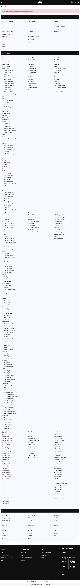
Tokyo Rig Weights (9, 390)
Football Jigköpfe (6, 449)
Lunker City (5, 136)
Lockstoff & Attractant (59, 464)
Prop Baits (56, 79)
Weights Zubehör (58, 238)
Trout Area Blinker (9, 394)
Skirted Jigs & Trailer (7, 332)
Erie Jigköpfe (5, 447)
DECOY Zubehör (8, 109)
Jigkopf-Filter (5, 436)
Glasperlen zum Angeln (60, 457)
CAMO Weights (8, 89)
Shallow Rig (5, 321)
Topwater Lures (32, 83)
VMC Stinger (7, 179)
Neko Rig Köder (8, 309)
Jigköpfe (6, 287)
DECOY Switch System (10, 247)
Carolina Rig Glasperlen (10, 232)
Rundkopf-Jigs (6, 444)
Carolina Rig (5, 221)
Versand (49, 584)
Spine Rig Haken (8, 356)
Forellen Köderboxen (35, 232)
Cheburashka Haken (9, 240)
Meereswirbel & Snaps (10, 296)
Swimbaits (31, 81)
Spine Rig (4, 351)
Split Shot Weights (58, 232)
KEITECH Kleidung (8, 132)
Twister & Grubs (32, 87)
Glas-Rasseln (57, 455)
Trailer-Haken (31, 451)
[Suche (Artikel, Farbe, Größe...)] (5, 2)
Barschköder (31, 215)
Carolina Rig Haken (9, 225)
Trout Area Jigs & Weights (11, 400)
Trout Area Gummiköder (10, 396)
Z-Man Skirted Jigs (9, 203)
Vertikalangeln (6, 409)
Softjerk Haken (8, 345)
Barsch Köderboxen (35, 217)
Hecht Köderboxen (35, 227)
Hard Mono (7, 294)
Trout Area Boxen (8, 407)
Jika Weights (57, 225)
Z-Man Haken (7, 198)
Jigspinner (56, 81)
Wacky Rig (5, 415)
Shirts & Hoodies (59, 440)
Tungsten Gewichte (59, 234)
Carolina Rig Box (8, 234)
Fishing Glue (31, 523)
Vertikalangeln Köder (9, 411)
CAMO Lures (5, 68)
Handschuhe (58, 442)
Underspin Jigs (6, 470)
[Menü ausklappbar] (1, 2)
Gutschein (6, 503)
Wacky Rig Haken (8, 420)
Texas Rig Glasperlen (9, 379)
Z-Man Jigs (7, 201)
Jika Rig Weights (8, 281)
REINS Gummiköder (9, 162)
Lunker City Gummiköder (11, 139)
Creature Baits (32, 60)
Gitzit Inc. (4, 525)
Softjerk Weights (8, 347)
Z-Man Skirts (7, 205)
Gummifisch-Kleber (59, 459)
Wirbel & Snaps (58, 496)
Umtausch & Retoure (59, 26)
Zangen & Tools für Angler (61, 498)
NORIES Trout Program (10, 154)
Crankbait (56, 72)
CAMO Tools (7, 87)
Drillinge (30, 436)
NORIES (4, 143)
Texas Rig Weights (9, 375)
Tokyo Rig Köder (8, 385)
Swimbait (4, 360)
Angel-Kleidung (58, 436)
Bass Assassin (6, 64)
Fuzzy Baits (31, 64)
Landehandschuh (58, 462)
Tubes (29, 85)
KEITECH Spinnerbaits (9, 128)
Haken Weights (58, 223)
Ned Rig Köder (8, 300)
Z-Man (4, 190)
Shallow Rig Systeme (9, 326)
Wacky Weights (8, 426)
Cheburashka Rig (6, 236)
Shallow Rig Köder (9, 324)
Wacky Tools (7, 424)
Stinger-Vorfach (32, 447)
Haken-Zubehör (32, 457)
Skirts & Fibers (57, 472)
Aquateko (5, 60)
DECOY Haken (7, 102)
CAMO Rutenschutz (9, 83)
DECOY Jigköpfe (6, 474)
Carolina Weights (8, 227)
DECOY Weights (8, 107)
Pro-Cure (4, 158)
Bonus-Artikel (6, 34)
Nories (4, 530)
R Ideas (55, 530)
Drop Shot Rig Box (9, 262)
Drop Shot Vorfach (9, 259)
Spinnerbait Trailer (60, 85)
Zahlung (56, 21)
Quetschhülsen (59, 494)
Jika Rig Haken (8, 279)
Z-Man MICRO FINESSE (10, 209)
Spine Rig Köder (8, 353)
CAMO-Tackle (6, 520)
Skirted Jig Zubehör (9, 338)
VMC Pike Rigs (7, 177)
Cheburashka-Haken (33, 434)
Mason (55, 528)
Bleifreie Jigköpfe (6, 442)
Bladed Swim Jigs (7, 451)
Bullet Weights (57, 215)
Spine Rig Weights (9, 358)
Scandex (4, 164)
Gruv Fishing (5, 119)
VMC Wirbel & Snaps (9, 186)
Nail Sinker (56, 227)
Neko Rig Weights (8, 313)
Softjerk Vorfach (8, 349)
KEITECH (4, 122)
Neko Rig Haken (8, 311)
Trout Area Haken (8, 403)
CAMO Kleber (7, 79)
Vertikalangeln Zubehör (10, 413)
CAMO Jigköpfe (8, 75)
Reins (3, 533)
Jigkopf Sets (5, 434)
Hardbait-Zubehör (58, 92)
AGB (29, 34)
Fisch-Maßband (58, 451)
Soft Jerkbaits (5, 341)
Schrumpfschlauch (59, 470)
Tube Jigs (6, 219)
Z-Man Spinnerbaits (9, 196)
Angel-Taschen (57, 447)
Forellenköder (31, 230)
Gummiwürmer (32, 72)
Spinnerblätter (57, 476)
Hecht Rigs (32, 225)
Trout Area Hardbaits (9, 398)
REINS (4, 160)
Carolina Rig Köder (9, 223)
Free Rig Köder (8, 266)
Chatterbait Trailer (60, 68)
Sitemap (4, 36)
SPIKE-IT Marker (58, 474)
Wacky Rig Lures (8, 418)
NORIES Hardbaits (9, 147)
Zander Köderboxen (35, 221)
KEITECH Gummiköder (10, 124)
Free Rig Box (7, 272)
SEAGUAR (5, 166)
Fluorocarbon (7, 291)
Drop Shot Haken (8, 255)
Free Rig (4, 264)
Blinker (55, 62)
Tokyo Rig (5, 383)
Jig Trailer (6, 336)
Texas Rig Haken (8, 373)
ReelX (55, 466)
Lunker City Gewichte (9, 141)
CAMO (29, 518)
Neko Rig (4, 306)
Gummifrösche (32, 68)
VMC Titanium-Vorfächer (10, 183)
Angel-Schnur (57, 444)
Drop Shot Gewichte (9, 257)
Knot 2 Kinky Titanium (61, 483)
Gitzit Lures (5, 117)
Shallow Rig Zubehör (9, 330)
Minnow (56, 77)
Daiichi (4, 96)
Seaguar (56, 533)
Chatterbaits (57, 66)
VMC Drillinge (7, 173)
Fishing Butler (6, 113)
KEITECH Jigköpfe (6, 476)
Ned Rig (4, 298)
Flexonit (4, 115)
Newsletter (56, 29)
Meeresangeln (6, 283)
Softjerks (6, 343)
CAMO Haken (7, 72)
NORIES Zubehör (8, 156)
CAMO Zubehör (8, 92)
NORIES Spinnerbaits (9, 149)
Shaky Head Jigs (6, 464)
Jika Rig (4, 274)
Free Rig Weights (58, 221)
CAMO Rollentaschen (9, 81)
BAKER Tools (5, 62)
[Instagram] (63, 574)
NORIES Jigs (7, 151)
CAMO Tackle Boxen (9, 85)
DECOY (4, 98)
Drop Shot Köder (8, 253)
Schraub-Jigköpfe (6, 462)
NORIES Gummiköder (10, 145)
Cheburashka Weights (10, 242)
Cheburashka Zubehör (10, 245)
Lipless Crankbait (58, 75)
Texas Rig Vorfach (8, 377)
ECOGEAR (5, 111)
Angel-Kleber (57, 434)
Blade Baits (57, 60)
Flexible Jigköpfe (6, 457)
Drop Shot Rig (6, 251)
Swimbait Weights (9, 366)
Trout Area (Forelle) (7, 392)
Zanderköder (31, 219)
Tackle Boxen (57, 479)
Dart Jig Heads (6, 453)
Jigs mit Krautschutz (7, 440)
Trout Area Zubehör (9, 405)
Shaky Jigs (6, 319)
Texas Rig (4, 368)
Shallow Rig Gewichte (9, 328)
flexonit (56, 523)
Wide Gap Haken (32, 455)
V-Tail (29, 89)
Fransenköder (31, 62)
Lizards (30, 75)
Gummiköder (7, 285)
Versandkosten (58, 24)
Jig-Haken (30, 442)
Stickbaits (30, 79)
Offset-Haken (31, 444)
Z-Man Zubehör (8, 207)
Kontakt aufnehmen (7, 21)
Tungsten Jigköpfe (7, 438)
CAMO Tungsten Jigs (9, 77)
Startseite (56, 31)
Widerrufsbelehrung (33, 36)
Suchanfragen (31, 21)
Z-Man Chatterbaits (9, 194)
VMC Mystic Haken (9, 175)
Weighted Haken (32, 453)
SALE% (4, 47)
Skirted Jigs (7, 334)
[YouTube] (62, 574)
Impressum (31, 41)
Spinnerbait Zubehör (60, 87)
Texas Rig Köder (8, 371)
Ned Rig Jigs (7, 302)
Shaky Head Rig (6, 315)
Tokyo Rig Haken (8, 388)
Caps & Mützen (59, 438)
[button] (75, 2)
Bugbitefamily (6, 66)
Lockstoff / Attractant (9, 289)
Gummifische (31, 66)
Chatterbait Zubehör (60, 70)
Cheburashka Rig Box (9, 249)
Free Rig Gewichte (9, 270)
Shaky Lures (7, 317)
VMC (3, 171)
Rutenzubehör (57, 468)
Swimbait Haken (8, 364)
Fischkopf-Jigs (6, 455)
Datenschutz (31, 39)
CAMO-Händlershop (7, 31)
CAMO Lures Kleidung (10, 94)
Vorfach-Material (58, 481)
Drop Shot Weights (59, 219)
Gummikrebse (32, 70)
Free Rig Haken (8, 268)
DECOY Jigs (7, 104)
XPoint (4, 188)
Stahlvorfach (58, 485)
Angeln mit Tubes (7, 215)
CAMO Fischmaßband (10, 70)
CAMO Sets (6, 501)
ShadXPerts (5, 535)
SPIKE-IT (30, 535)
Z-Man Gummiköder (9, 192)
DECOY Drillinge (8, 100)
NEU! (3, 44)
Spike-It (4, 169)
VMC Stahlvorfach (8, 181)
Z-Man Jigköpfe (6, 479)
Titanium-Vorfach (59, 487)
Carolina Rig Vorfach (9, 230)
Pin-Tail (30, 77)
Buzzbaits (56, 64)
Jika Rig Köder (7, 277)
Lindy (3, 134)
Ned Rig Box (7, 304)
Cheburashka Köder (9, 238)
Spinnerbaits (57, 83)
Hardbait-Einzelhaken (33, 440)
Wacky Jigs (7, 422)
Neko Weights (57, 230)
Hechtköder (31, 223)
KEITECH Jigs (7, 126)
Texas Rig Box (7, 381)
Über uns (30, 31)
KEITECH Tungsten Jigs (10, 130)
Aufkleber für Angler (59, 449)
